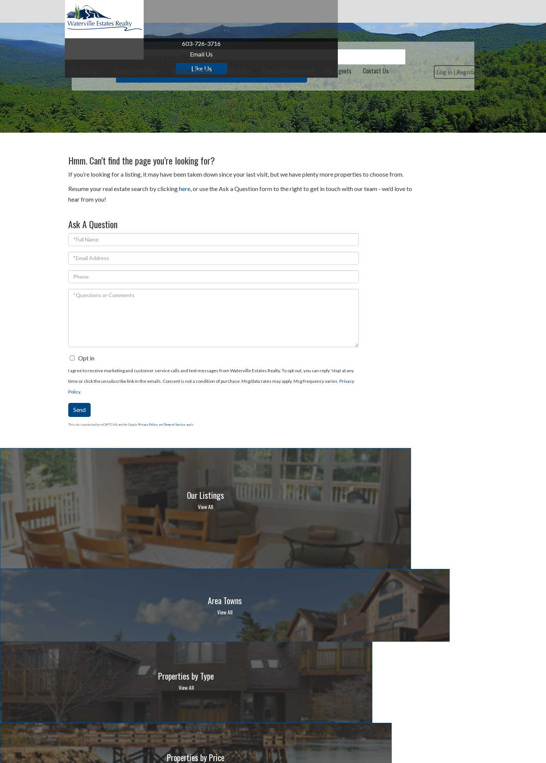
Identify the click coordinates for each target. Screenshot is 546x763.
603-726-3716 (107, 43)
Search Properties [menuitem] (219, 11)
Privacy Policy (420, 352)
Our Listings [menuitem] (169, 11)
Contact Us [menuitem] (458, 11)
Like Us (107, 68)
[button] (365, 106)
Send (360, 369)
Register (464, 35)
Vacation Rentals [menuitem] (275, 11)
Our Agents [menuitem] (421, 11)
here (184, 199)
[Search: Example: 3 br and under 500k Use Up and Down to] (261, 106)
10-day (387, 643)
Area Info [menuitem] (320, 11)
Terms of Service (455, 385)
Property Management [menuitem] (370, 11)
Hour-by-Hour (354, 643)
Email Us (107, 54)
